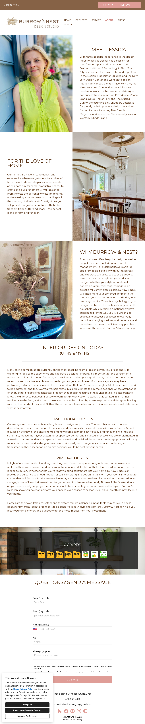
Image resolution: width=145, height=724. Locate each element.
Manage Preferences (27, 716)
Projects (81, 20)
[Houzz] (60, 711)
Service (96, 20)
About (109, 20)
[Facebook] (66, 711)
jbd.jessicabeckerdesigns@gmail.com (72, 704)
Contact (69, 24)
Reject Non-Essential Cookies (27, 710)
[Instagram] (79, 711)
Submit (72, 679)
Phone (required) (72, 627)
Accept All (27, 704)
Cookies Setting (76, 720)
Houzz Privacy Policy (23, 689)
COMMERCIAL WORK (119, 5)
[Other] (85, 711)
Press (121, 20)
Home (67, 20)
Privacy (66, 720)
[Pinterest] (72, 711)
